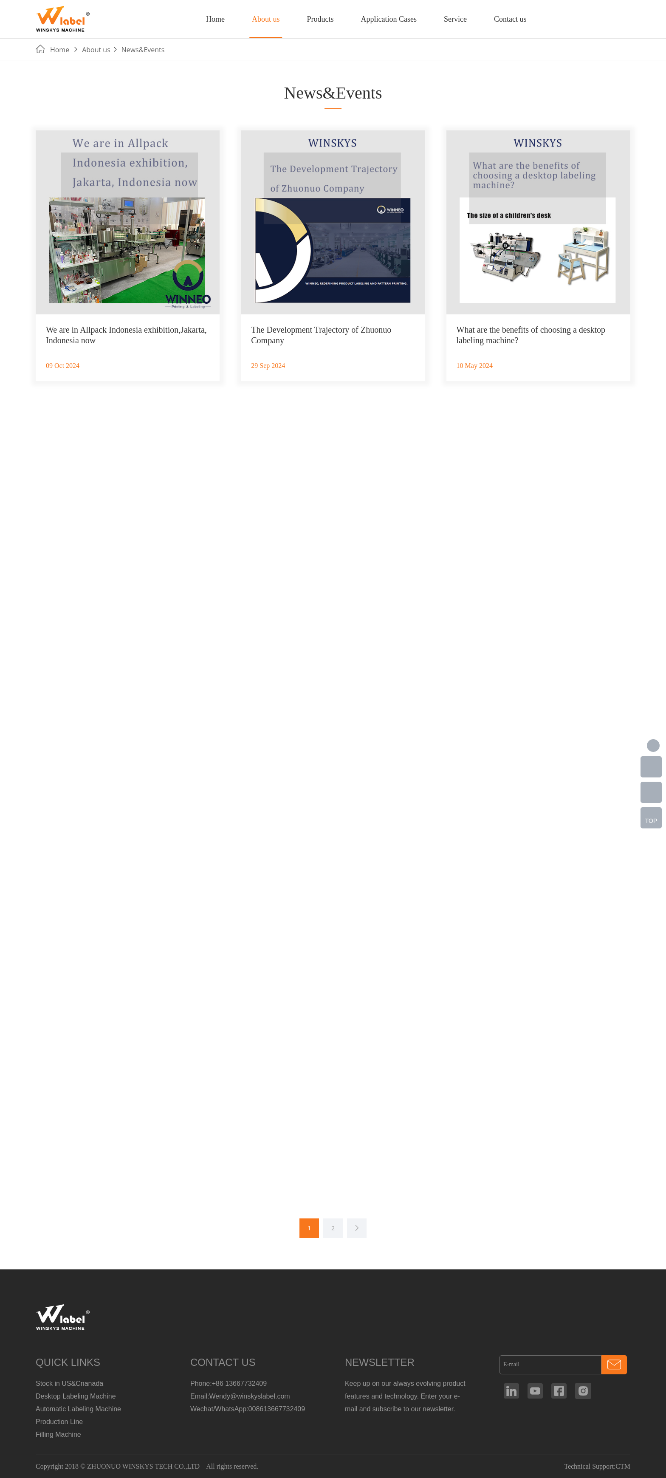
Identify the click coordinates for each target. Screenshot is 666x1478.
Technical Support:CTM (597, 1466)
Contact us (510, 19)
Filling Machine (58, 1434)
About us (266, 19)
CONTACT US (223, 1362)
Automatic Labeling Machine (78, 1409)
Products (320, 19)
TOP (651, 820)
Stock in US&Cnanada (69, 1383)
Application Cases (388, 19)
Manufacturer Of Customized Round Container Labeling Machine (63, 18)
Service (455, 19)
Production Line (59, 1421)
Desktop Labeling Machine (76, 1396)
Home (215, 19)
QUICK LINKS (68, 1362)
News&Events (143, 49)
